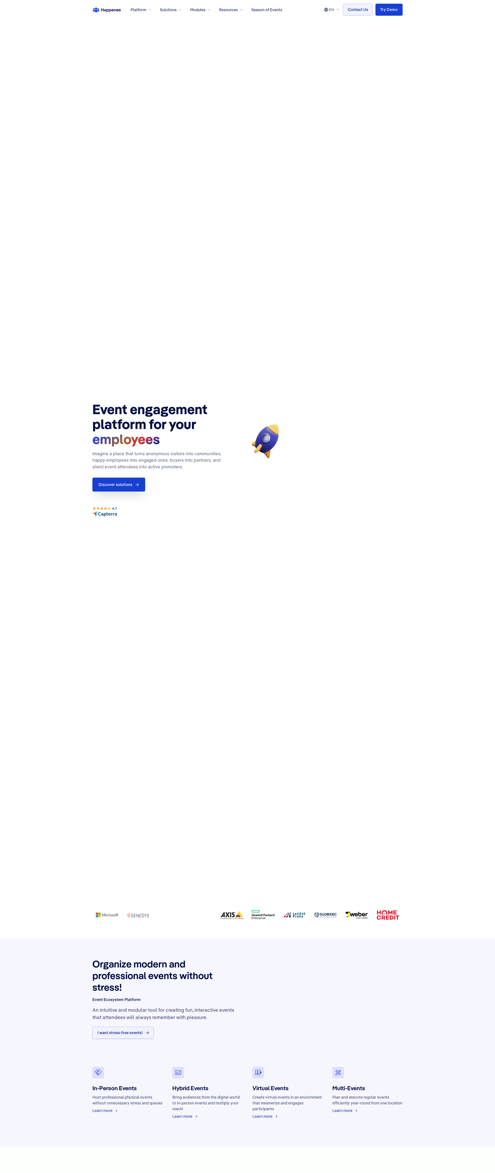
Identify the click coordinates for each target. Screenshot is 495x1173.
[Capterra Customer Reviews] (104, 512)
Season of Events (266, 9)
